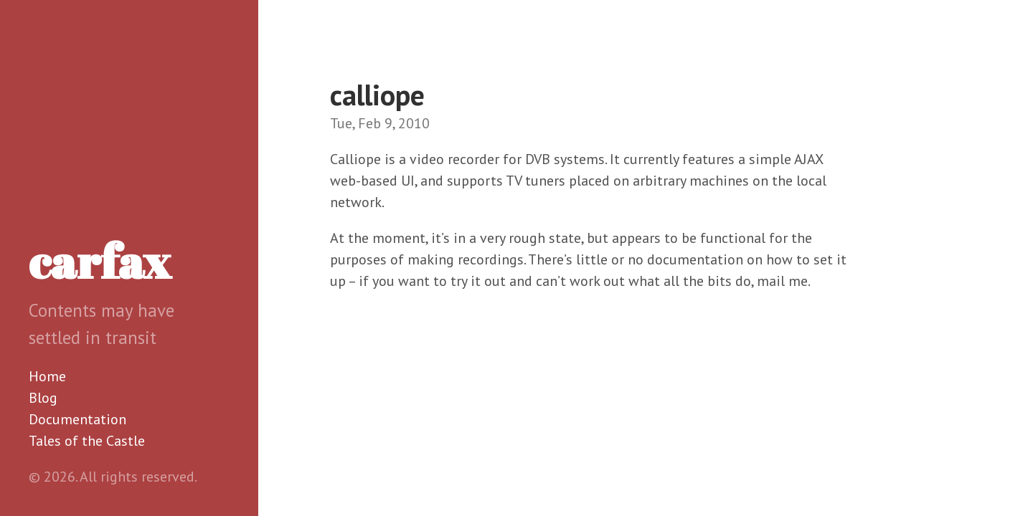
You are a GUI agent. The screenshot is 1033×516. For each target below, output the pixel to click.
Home (47, 376)
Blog (43, 397)
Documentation (77, 419)
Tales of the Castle (87, 440)
